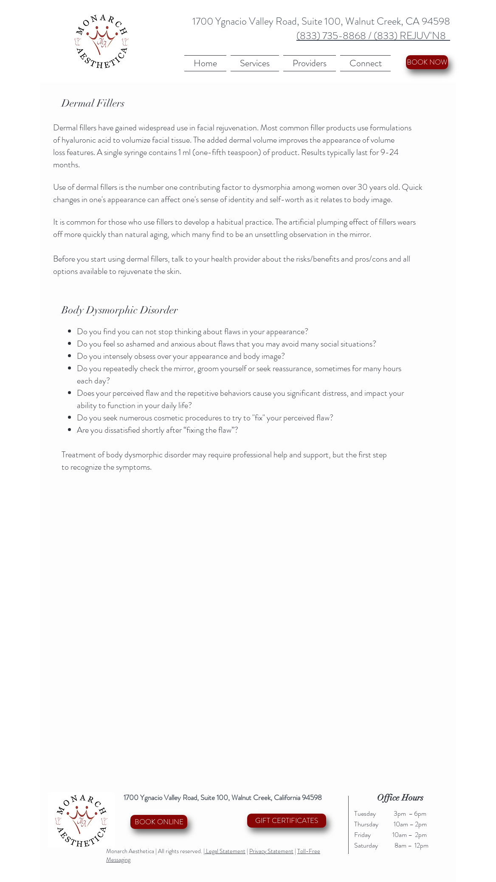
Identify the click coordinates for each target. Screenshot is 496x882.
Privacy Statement (271, 851)
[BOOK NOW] (427, 62)
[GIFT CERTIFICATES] (286, 821)
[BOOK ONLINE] (158, 822)
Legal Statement (225, 851)
